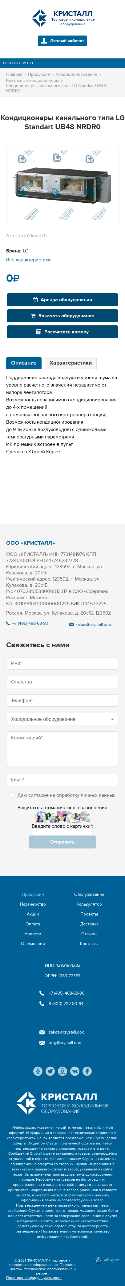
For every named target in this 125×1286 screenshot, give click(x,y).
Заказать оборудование (62, 316)
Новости (32, 934)
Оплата (33, 924)
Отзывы (89, 934)
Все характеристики (28, 260)
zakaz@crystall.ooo (93, 624)
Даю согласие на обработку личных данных (62, 795)
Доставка (89, 924)
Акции (33, 914)
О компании (33, 943)
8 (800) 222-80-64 (66, 1003)
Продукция (33, 894)
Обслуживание (89, 894)
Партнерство (33, 904)
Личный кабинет (67, 40)
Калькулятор (89, 904)
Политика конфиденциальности (34, 1277)
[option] (62, 185)
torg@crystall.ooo (65, 1042)
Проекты (89, 914)
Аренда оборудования (62, 300)
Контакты (89, 943)
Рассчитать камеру (62, 332)
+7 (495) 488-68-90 (30, 623)
